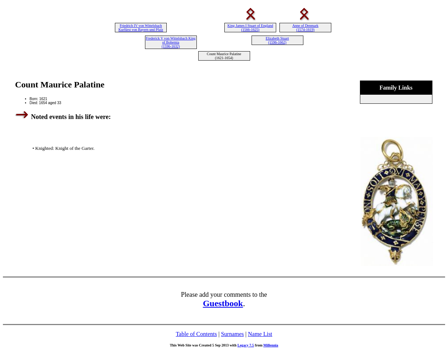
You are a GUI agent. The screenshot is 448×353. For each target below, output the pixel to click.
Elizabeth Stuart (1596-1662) (277, 40)
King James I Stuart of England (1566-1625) (250, 28)
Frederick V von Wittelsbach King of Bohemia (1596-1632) (170, 42)
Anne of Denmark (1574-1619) (305, 28)
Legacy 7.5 (245, 345)
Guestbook (223, 303)
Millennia (270, 345)
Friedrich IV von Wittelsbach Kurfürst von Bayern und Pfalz (141, 28)
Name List (260, 334)
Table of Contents (196, 334)
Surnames (232, 334)
